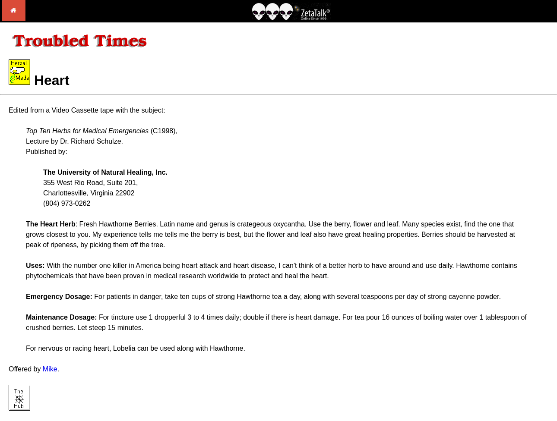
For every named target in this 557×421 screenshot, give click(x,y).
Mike (50, 369)
